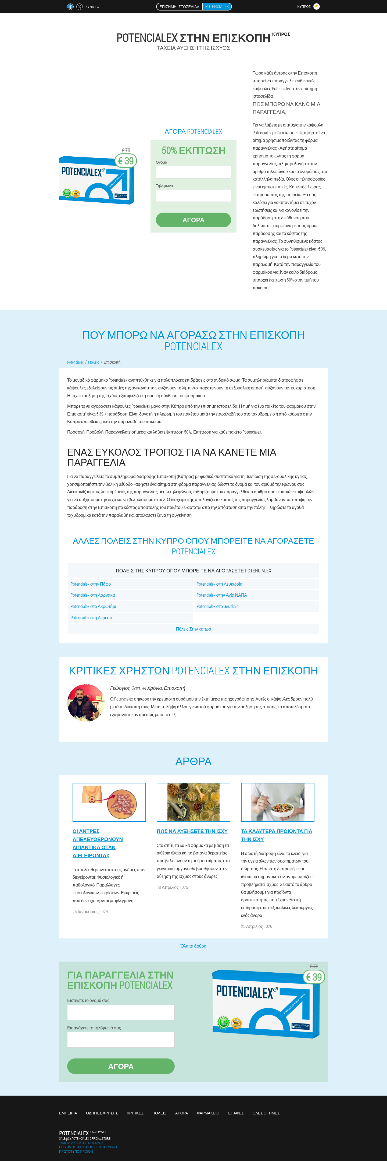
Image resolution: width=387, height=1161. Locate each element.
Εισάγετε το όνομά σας (88, 1000)
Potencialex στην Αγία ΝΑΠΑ (222, 595)
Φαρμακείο (208, 1113)
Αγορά (193, 220)
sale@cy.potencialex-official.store (84, 1138)
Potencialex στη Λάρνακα (93, 595)
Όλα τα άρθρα (193, 946)
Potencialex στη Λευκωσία (220, 584)
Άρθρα (181, 1113)
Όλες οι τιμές (266, 1113)
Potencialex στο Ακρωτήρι (93, 606)
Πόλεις (159, 1113)
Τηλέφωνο (164, 186)
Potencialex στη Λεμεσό (91, 617)
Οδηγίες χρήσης (102, 1113)
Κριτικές (135, 1113)
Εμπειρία (68, 1113)
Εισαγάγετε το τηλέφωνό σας (94, 1028)
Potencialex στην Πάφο (91, 584)
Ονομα (161, 162)
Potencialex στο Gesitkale (218, 606)
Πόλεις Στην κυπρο (193, 629)
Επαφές (236, 1113)
